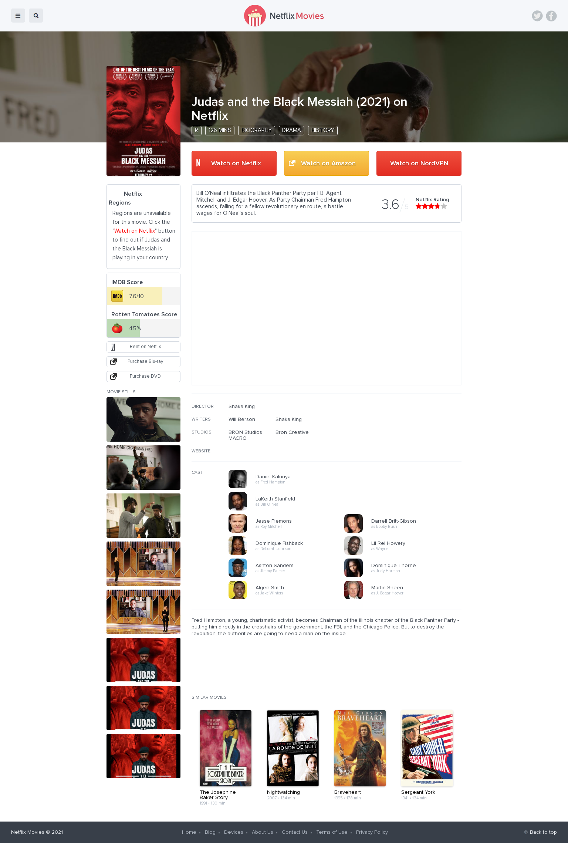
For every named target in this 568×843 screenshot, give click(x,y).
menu (18, 16)
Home (189, 832)
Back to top (543, 832)
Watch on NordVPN (419, 163)
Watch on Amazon (328, 163)
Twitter (537, 15)
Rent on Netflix (145, 346)
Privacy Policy (372, 832)
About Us (262, 832)
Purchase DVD (145, 376)
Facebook (551, 15)
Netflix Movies (27, 832)
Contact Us (295, 832)
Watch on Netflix (236, 163)
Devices (233, 832)
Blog (210, 832)
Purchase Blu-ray (145, 361)
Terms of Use (332, 832)
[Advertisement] (406, 451)
